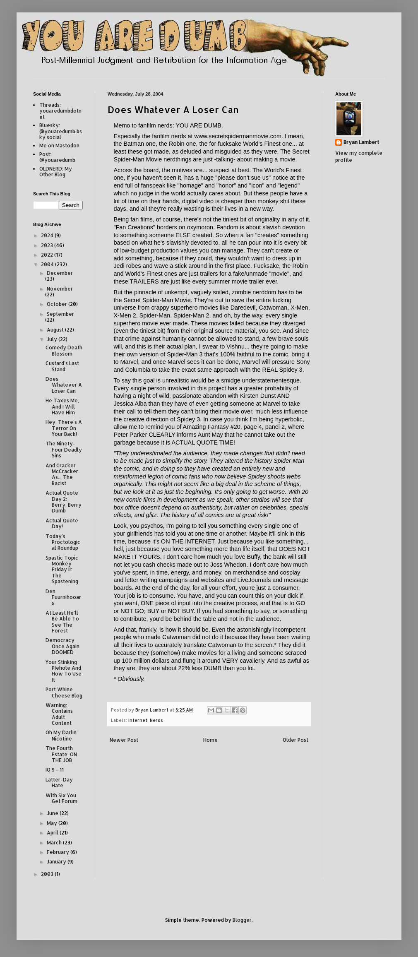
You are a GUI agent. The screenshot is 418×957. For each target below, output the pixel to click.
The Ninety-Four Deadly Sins (64, 449)
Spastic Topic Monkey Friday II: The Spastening (62, 570)
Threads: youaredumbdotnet (60, 111)
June (53, 813)
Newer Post (124, 740)
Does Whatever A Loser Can (64, 385)
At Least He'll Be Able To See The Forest (62, 622)
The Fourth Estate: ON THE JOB (61, 754)
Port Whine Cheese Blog (64, 692)
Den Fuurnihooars (63, 597)
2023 (47, 245)
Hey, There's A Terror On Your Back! (64, 428)
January (57, 861)
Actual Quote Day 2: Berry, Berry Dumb (64, 502)
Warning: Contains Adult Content (59, 714)
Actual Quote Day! (62, 523)
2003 (48, 874)
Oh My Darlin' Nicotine (62, 735)
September (60, 314)
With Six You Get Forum (61, 798)
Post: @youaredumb (57, 157)
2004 (48, 264)
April (53, 833)
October (57, 304)
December (60, 273)
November (60, 289)
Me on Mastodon (59, 145)
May (52, 823)
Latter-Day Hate (59, 783)
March (55, 842)
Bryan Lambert (361, 142)
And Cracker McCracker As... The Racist (62, 474)
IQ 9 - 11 (55, 770)
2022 (47, 255)
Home (210, 740)
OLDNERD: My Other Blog (55, 172)
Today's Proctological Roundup (63, 542)
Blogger (242, 920)
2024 (48, 235)
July (52, 339)
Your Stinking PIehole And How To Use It (64, 671)
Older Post (295, 740)
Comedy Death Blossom (64, 350)
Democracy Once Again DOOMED (62, 646)
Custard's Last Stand (62, 366)
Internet (137, 720)
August (56, 330)
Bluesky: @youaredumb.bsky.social (60, 131)
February (58, 852)
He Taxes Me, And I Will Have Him (62, 406)
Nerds (156, 720)
